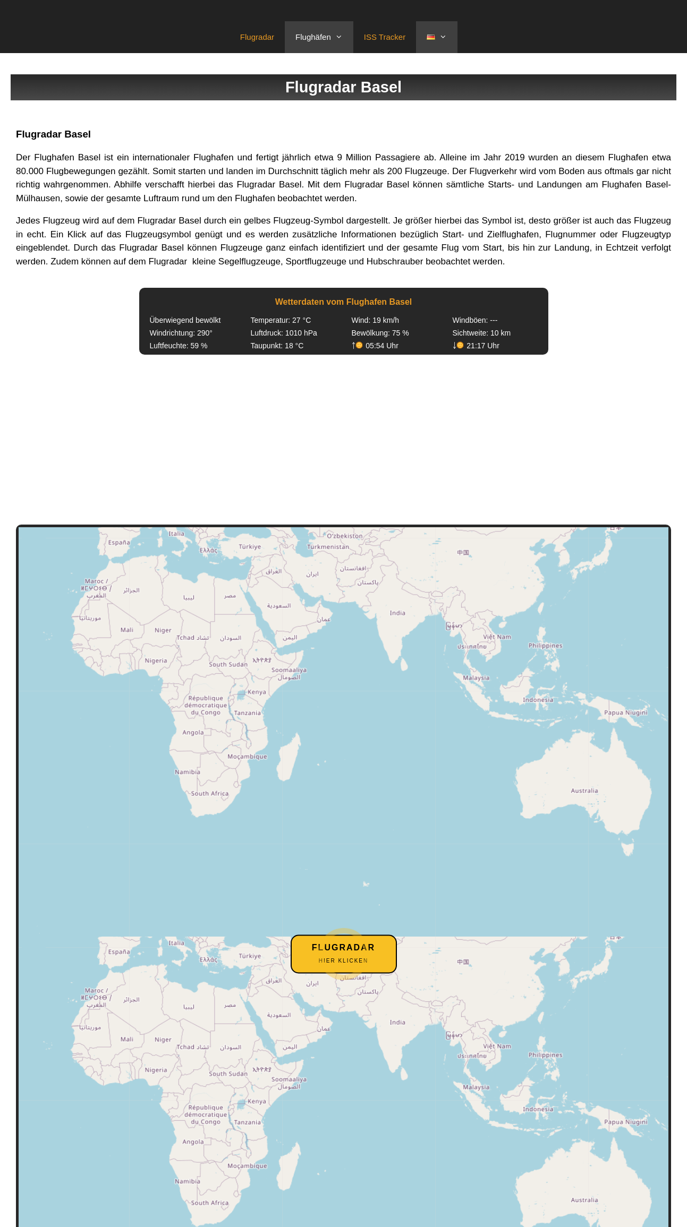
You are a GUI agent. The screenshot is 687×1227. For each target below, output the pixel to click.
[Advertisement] (344, 439)
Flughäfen (324, 37)
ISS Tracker (384, 36)
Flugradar (257, 36)
